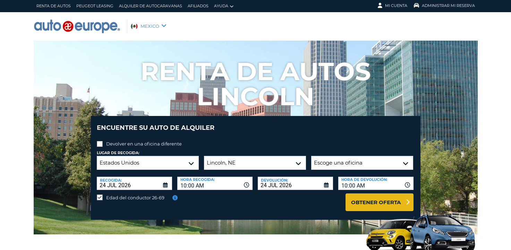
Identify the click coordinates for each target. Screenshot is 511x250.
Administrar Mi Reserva (444, 5)
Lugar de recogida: (118, 147)
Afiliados (198, 5)
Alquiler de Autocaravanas (150, 5)
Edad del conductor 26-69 (135, 192)
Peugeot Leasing (94, 5)
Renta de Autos (53, 5)
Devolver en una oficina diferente (144, 138)
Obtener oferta (376, 197)
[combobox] (215, 178)
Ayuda (223, 6)
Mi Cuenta (392, 5)
